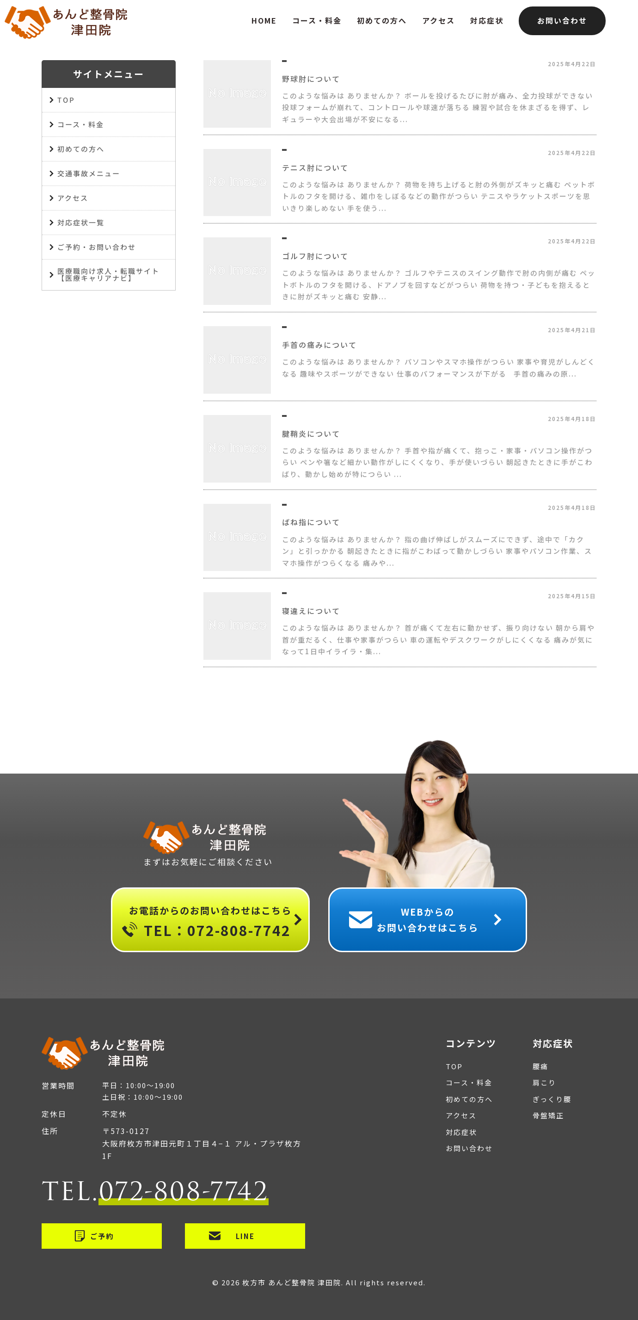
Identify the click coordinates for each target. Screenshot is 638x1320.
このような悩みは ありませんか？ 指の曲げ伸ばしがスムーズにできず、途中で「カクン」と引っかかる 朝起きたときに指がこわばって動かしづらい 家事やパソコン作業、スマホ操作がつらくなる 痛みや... (437, 551)
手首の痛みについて (319, 344)
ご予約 (102, 1236)
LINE (245, 1236)
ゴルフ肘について (315, 255)
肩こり (544, 1082)
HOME (264, 20)
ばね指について (311, 521)
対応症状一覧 (80, 222)
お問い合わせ (562, 20)
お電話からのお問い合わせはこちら (210, 923)
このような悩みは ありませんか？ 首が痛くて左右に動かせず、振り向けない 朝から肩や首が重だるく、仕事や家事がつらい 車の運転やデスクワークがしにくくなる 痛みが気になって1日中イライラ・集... (438, 639)
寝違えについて (311, 610)
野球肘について (311, 78)
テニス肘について (315, 167)
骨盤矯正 (548, 1115)
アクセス (438, 20)
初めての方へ (382, 20)
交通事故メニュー (88, 173)
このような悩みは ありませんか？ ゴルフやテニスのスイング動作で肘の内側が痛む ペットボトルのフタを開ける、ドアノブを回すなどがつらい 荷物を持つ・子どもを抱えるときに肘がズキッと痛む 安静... (438, 284)
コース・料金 (317, 20)
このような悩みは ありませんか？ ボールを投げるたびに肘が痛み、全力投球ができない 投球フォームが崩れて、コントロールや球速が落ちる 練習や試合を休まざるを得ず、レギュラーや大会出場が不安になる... (437, 107)
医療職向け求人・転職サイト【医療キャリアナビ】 (108, 274)
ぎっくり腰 (552, 1099)
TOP (65, 99)
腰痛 (540, 1066)
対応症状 (486, 20)
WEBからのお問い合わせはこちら (427, 919)
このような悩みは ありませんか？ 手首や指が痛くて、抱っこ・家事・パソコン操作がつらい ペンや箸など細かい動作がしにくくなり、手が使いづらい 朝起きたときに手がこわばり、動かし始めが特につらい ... (437, 462)
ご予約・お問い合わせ (96, 246)
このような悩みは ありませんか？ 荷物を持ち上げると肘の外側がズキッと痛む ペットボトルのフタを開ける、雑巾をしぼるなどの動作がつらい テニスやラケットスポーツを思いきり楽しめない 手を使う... (438, 196)
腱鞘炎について (311, 433)
